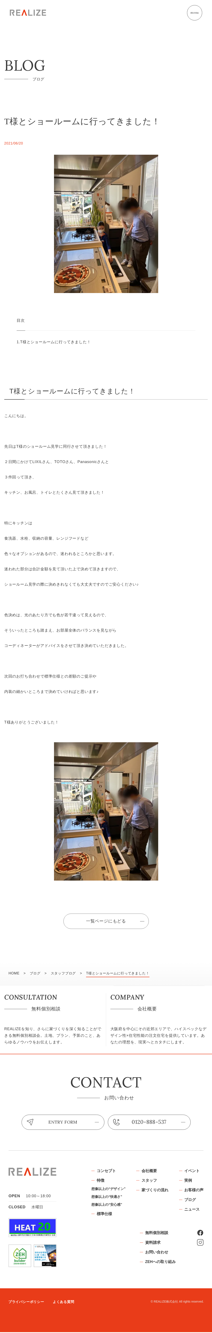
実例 (188, 1181)
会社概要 (149, 1172)
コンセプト (106, 1172)
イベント (192, 1172)
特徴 (100, 1181)
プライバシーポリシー (26, 1303)
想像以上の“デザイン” (108, 1190)
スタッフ (149, 1181)
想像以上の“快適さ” (106, 1198)
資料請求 (152, 1243)
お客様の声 (193, 1191)
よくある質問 (63, 1303)
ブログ (190, 1201)
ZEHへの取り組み (160, 1263)
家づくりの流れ (154, 1191)
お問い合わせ (156, 1253)
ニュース (192, 1211)
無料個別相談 (156, 1234)
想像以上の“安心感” (106, 1206)
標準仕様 (104, 1215)
